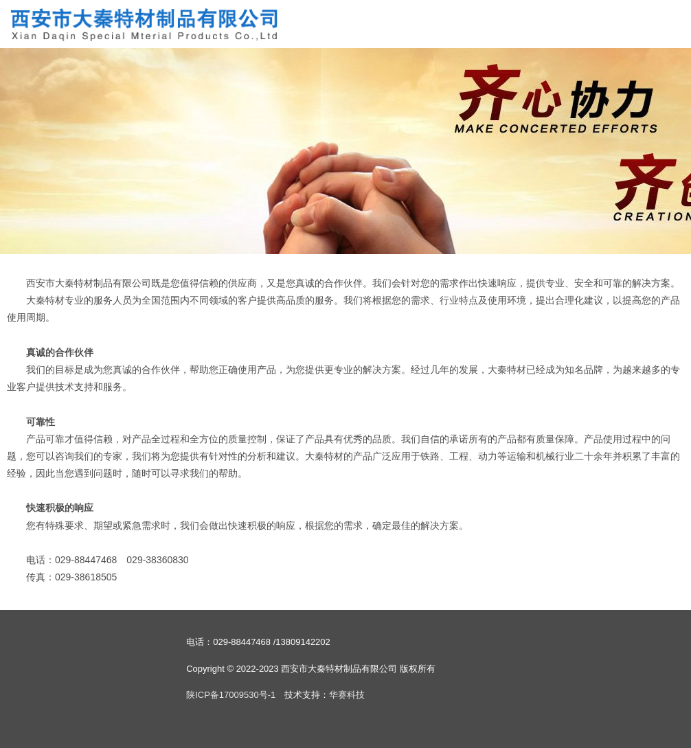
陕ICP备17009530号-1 (230, 695)
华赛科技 (347, 695)
